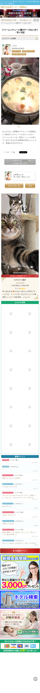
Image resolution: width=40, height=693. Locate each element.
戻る (36, 20)
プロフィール (16, 51)
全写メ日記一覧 (14, 186)
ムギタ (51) (20, 283)
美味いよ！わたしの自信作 (11, 478)
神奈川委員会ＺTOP (8, 20)
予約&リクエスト (28, 51)
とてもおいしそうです (9, 487)
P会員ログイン (20, 551)
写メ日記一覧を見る (19, 54)
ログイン (25, 160)
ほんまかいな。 (7, 506)
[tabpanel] (20, 91)
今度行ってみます (8, 523)
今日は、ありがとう (9, 515)
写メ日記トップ (26, 20)
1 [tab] (16, 15)
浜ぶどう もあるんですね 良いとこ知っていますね (19, 543)
